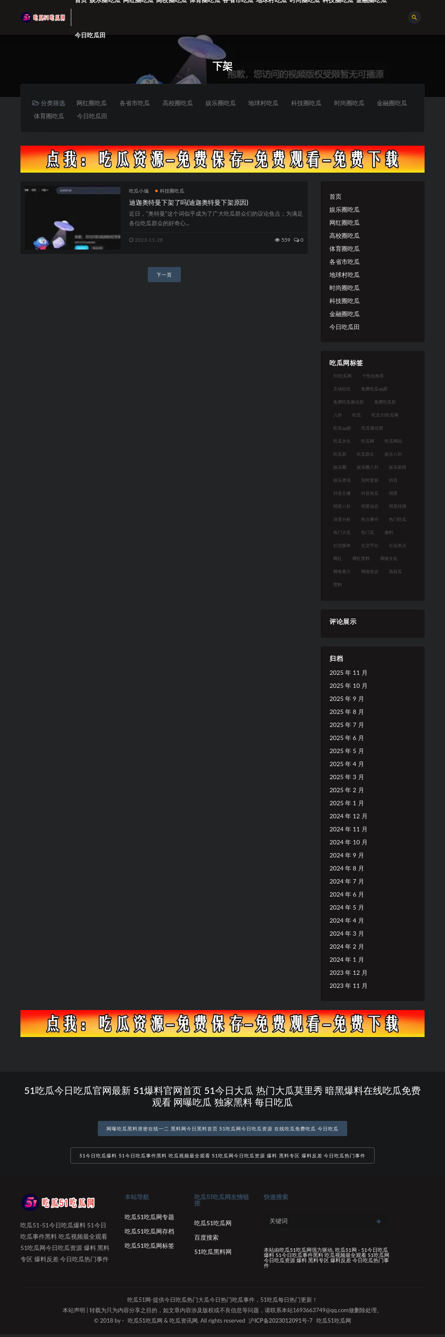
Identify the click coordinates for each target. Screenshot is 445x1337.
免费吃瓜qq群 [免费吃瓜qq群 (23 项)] (374, 389)
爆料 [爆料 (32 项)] (389, 533)
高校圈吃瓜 (181, 103)
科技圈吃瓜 (314, 103)
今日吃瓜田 (90, 35)
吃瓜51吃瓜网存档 (149, 1233)
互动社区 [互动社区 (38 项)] (342, 389)
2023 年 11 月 (348, 986)
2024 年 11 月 (348, 830)
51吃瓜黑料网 (213, 1254)
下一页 (164, 275)
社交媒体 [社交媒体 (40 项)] (342, 546)
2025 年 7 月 (346, 725)
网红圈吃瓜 (92, 103)
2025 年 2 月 (346, 790)
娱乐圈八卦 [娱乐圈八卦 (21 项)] (368, 467)
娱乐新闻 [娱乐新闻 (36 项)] (397, 467)
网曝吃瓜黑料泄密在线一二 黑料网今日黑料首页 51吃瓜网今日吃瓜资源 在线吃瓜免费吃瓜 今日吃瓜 (222, 1129)
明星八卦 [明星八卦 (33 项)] (342, 507)
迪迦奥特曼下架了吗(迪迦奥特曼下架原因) (188, 203)
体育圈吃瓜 (94, 116)
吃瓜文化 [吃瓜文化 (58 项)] (342, 441)
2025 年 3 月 (346, 777)
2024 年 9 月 (346, 856)
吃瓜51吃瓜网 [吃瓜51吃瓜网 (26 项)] (385, 415)
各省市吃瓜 (137, 103)
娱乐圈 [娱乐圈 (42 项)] (339, 467)
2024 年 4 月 (346, 921)
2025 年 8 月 (346, 712)
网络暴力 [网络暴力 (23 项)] (342, 572)
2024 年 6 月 (346, 895)
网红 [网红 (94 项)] (337, 559)
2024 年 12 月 (348, 816)
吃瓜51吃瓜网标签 (149, 1248)
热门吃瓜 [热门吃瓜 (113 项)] (397, 520)
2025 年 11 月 (348, 673)
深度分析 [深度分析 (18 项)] (342, 520)
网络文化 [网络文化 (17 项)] (389, 559)
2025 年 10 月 (348, 686)
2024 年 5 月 (346, 908)
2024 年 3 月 (346, 934)
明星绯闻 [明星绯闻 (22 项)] (397, 507)
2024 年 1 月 (346, 960)
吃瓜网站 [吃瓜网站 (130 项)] (393, 441)
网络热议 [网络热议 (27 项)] (370, 572)
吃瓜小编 (139, 191)
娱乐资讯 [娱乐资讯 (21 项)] (342, 480)
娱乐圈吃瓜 (225, 103)
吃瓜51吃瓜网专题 (149, 1219)
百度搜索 (206, 1240)
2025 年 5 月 (346, 751)
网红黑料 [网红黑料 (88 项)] (361, 559)
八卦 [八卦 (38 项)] (337, 415)
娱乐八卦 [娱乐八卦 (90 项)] (393, 454)
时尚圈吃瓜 (358, 103)
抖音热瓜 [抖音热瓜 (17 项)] (370, 494)
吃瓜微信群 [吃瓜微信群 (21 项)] (372, 428)
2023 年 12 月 (348, 973)
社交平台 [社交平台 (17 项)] (370, 546)
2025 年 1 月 (346, 803)
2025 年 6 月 (346, 738)
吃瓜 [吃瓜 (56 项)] (356, 415)
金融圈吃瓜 (49, 116)
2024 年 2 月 (346, 947)
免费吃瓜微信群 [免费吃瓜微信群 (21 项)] (348, 402)
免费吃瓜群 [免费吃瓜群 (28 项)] (385, 402)
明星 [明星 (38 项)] (393, 494)
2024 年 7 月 (346, 882)
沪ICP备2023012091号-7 (280, 1323)
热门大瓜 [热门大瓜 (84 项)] (342, 533)
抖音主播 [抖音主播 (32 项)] (342, 494)
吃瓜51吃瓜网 (213, 1225)
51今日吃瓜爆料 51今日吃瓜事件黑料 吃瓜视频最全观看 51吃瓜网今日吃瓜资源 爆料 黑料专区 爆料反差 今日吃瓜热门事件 (223, 1158)
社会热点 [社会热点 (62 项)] (397, 546)
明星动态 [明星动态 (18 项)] (370, 507)
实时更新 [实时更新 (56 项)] (370, 480)
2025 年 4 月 (346, 764)
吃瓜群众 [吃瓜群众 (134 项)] (365, 454)
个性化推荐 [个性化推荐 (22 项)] (373, 376)
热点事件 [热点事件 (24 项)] (370, 520)
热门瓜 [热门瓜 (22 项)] (367, 533)
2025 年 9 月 (346, 699)
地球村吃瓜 (270, 103)
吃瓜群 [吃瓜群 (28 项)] (339, 454)
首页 (335, 197)
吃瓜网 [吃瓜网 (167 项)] (367, 441)
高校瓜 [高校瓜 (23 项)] (395, 572)
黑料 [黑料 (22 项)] (337, 585)
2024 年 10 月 (348, 843)
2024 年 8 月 (346, 869)
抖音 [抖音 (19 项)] (393, 480)
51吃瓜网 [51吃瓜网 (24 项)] (342, 376)
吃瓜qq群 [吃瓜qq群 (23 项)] (342, 428)
